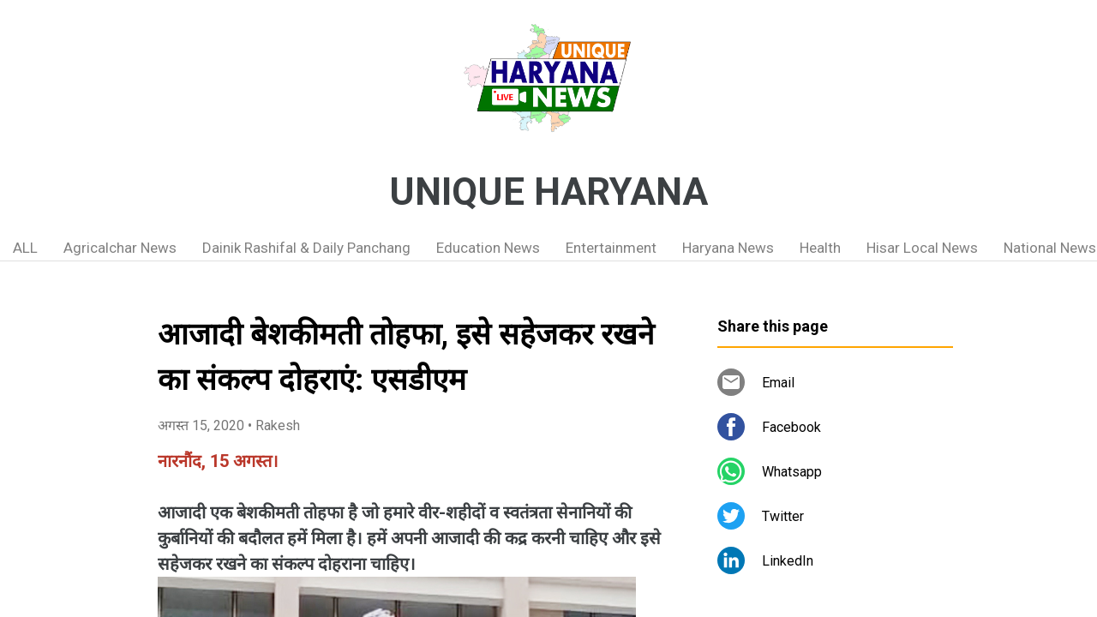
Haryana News (728, 247)
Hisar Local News (922, 247)
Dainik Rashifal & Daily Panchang (306, 247)
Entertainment (611, 247)
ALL (25, 247)
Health (820, 247)
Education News (488, 247)
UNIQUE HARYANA (548, 192)
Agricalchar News (120, 247)
